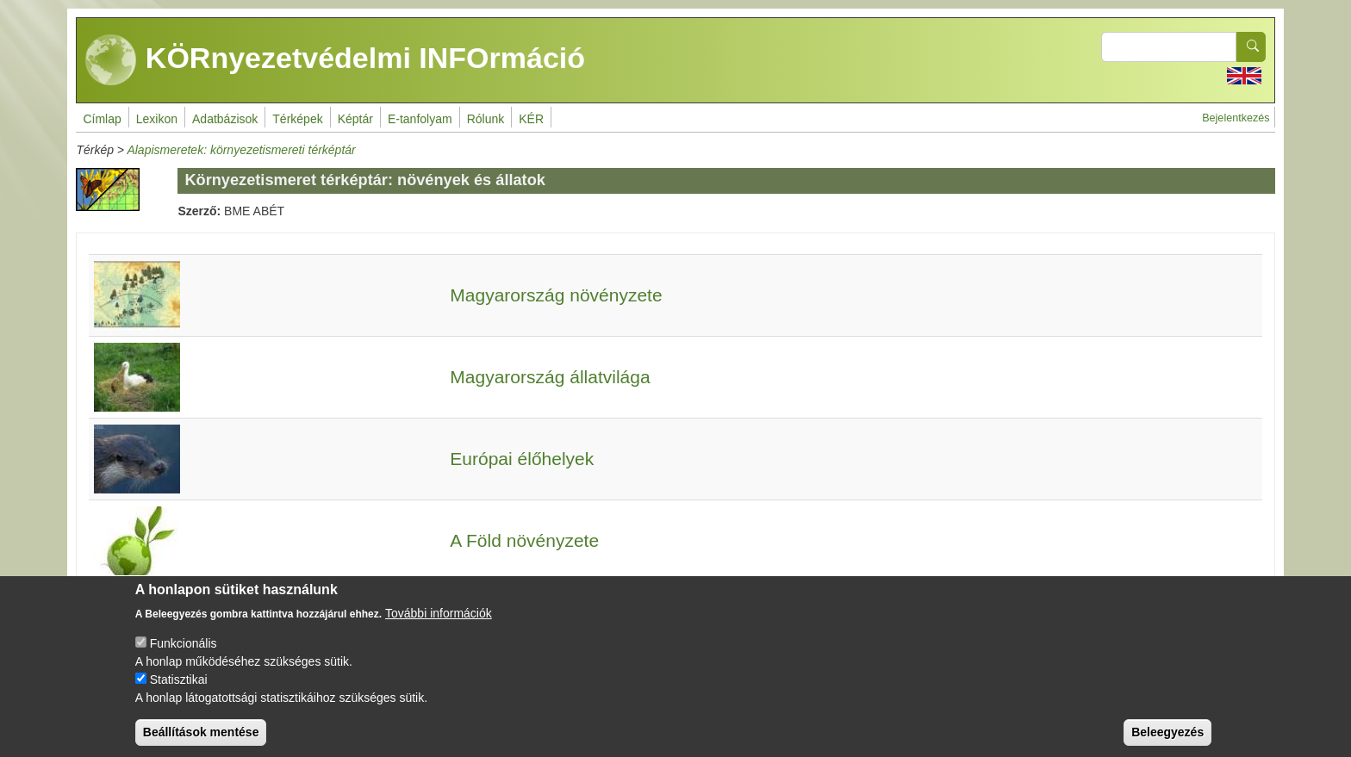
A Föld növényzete (524, 540)
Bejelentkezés (1235, 118)
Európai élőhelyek (522, 458)
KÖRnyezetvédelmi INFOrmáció (335, 60)
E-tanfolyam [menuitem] (420, 119)
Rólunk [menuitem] (486, 119)
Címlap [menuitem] (102, 119)
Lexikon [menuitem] (156, 119)
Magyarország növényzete (556, 295)
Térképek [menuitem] (297, 119)
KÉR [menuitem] (531, 119)
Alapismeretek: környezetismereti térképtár (241, 150)
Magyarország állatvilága (550, 377)
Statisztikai (179, 691)
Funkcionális (183, 655)
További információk (438, 625)
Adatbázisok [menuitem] (225, 119)
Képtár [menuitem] (355, 119)
